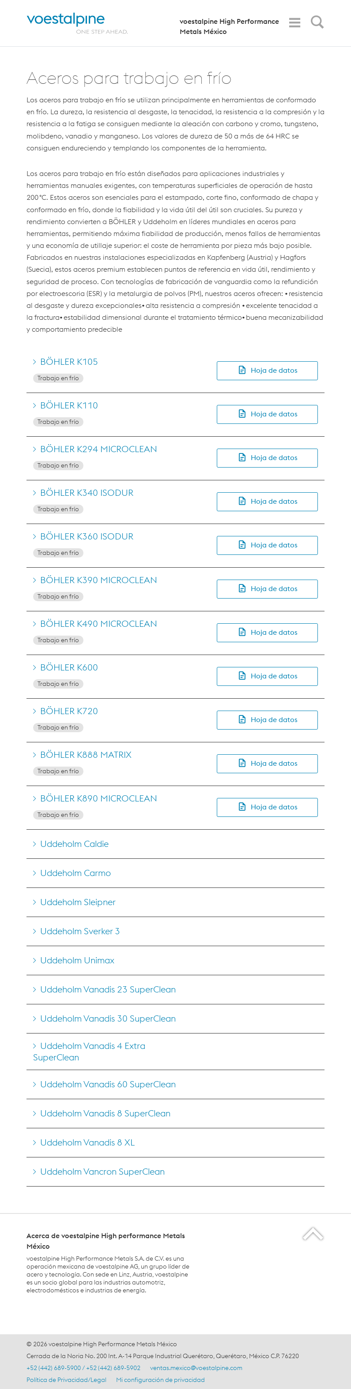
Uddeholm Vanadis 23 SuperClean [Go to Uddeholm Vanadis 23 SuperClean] (108, 989)
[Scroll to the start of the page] (314, 1233)
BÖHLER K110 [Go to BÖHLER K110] (69, 405)
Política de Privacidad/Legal (66, 1380)
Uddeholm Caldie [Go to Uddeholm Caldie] (74, 843)
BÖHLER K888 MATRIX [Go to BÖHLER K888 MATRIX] (86, 754)
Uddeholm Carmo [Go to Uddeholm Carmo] (75, 872)
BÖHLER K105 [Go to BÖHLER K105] (69, 361)
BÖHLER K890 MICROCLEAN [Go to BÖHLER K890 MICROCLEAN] (98, 798)
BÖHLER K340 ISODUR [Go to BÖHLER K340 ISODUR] (86, 492)
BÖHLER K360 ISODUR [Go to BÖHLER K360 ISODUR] (86, 536)
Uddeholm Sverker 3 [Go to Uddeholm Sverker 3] (80, 930)
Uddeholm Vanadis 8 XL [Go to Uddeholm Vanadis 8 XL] (87, 1142)
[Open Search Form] (316, 24)
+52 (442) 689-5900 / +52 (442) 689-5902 (83, 1368)
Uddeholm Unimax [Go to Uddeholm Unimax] (77, 960)
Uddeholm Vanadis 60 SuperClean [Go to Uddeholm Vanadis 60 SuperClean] (108, 1083)
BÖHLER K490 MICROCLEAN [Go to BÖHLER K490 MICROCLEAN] (98, 623)
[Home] (85, 23)
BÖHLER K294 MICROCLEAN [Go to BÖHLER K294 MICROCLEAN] (98, 448)
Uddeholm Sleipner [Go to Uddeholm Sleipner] (78, 901)
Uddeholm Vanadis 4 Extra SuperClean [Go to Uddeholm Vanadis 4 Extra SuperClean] (89, 1051)
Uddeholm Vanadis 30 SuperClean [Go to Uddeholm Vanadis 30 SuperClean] (108, 1018)
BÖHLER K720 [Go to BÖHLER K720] (69, 710)
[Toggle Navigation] (294, 23)
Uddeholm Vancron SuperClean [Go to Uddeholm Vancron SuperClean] (102, 1171)
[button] (267, 370)
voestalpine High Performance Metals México (229, 26)
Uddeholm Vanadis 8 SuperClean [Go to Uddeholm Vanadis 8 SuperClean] (105, 1113)
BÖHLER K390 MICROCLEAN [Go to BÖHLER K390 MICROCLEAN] (98, 579)
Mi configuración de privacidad (160, 1380)
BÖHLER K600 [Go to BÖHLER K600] (69, 667)
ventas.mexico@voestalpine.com (196, 1368)
